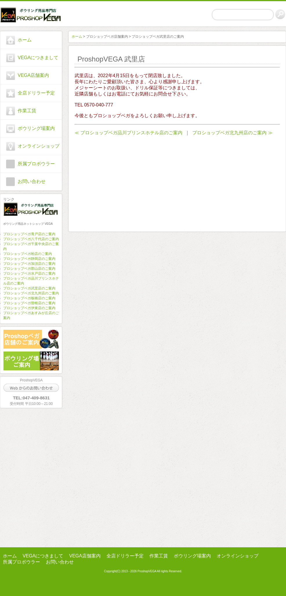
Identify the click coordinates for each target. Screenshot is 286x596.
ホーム (25, 39)
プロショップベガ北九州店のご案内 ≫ (232, 132)
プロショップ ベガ (31, 15)
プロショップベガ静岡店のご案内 (29, 259)
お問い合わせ (32, 181)
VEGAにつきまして (38, 57)
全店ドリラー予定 (36, 92)
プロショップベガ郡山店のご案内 (29, 269)
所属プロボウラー (36, 163)
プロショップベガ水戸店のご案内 (29, 273)
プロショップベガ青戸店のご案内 (29, 234)
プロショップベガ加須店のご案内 (29, 264)
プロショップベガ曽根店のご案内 (29, 303)
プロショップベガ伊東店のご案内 (29, 308)
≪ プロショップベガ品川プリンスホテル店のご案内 (128, 132)
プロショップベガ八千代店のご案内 (31, 239)
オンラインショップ (38, 146)
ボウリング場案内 (36, 128)
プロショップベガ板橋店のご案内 (29, 298)
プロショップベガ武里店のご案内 (29, 288)
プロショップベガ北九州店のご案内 (31, 293)
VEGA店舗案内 (33, 75)
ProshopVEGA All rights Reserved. (159, 571)
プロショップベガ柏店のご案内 (27, 254)
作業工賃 (27, 110)
